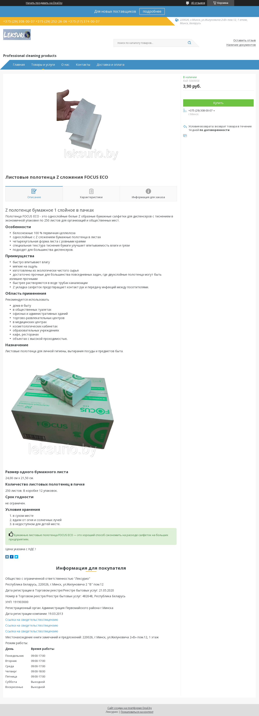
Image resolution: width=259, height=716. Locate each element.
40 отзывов (198, 3)
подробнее (152, 11)
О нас (65, 64)
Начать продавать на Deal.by (44, 2)
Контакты (83, 64)
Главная (19, 64)
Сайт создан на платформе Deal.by (129, 708)
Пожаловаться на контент (137, 712)
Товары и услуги (43, 64)
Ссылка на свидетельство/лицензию (31, 620)
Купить (218, 103)
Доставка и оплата (110, 64)
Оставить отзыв (244, 40)
